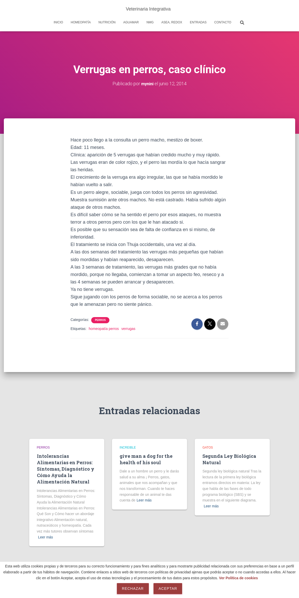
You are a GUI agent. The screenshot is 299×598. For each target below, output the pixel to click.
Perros (100, 319)
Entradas (198, 22)
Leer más (45, 537)
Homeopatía (81, 22)
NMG (150, 22)
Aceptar (168, 588)
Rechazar (133, 588)
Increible (128, 447)
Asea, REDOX (171, 22)
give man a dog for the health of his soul (146, 459)
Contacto (222, 22)
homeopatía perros (104, 328)
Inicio (58, 22)
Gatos (207, 447)
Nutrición (107, 22)
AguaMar (131, 22)
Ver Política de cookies (238, 578)
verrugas (128, 328)
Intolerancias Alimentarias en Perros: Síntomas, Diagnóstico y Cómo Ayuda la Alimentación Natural (65, 469)
